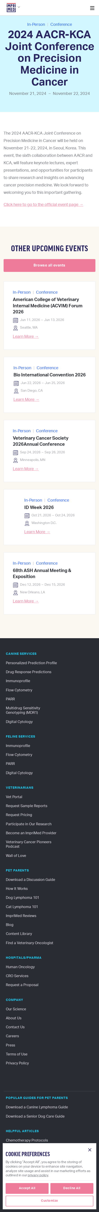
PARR (10, 699)
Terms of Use (16, 1054)
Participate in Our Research (29, 824)
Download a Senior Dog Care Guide (35, 1116)
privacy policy (38, 1175)
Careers (12, 1036)
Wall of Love (16, 856)
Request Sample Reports (26, 806)
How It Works (17, 889)
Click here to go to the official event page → (43, 205)
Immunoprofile (18, 681)
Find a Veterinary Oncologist (29, 943)
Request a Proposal (22, 985)
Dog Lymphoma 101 (22, 898)
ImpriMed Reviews (21, 916)
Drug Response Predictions (28, 672)
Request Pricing (19, 815)
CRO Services (17, 976)
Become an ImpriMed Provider (31, 833)
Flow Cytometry (19, 690)
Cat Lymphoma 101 (22, 907)
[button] (12, 8)
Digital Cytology (19, 722)
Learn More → (26, 337)
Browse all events (49, 265)
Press (10, 1045)
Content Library (19, 934)
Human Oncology (20, 967)
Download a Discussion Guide (30, 880)
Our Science (16, 1009)
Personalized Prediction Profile (31, 663)
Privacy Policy (17, 1063)
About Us (13, 1018)
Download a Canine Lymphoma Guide (37, 1107)
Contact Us (15, 1027)
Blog (10, 925)
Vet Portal (14, 797)
